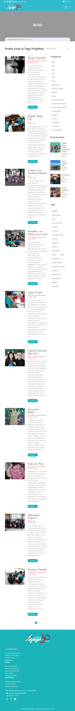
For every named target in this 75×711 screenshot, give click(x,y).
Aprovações (56, 84)
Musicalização (57, 278)
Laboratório (56, 259)
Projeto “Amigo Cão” (35, 117)
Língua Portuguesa (58, 267)
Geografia (55, 243)
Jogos (54, 255)
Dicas (33, 521)
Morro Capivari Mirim (64, 163)
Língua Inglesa (57, 263)
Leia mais (32, 107)
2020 (29, 61)
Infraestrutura (9, 658)
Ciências (55, 227)
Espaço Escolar (35, 292)
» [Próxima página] (45, 623)
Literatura (55, 270)
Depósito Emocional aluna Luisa (37, 352)
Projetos (54, 282)
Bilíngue (54, 92)
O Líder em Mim (10, 684)
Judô (62, 255)
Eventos (54, 239)
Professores (9, 660)
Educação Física (57, 235)
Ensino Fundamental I (39, 61)
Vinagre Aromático (37, 58)
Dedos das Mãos (36, 464)
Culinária (55, 231)
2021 (53, 73)
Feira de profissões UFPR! (65, 190)
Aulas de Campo (57, 88)
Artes (53, 219)
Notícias (54, 118)
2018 (53, 62)
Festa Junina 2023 (65, 176)
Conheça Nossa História (13, 653)
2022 (53, 77)
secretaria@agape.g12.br (17, 693)
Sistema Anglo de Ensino (13, 682)
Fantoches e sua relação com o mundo (37, 232)
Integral (54, 115)
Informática (56, 251)
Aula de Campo (57, 223)
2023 (53, 81)
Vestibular (55, 286)
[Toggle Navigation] (66, 7)
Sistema (66, 1)
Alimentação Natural (34, 516)
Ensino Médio (56, 111)
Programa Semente (37, 569)
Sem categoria (57, 130)
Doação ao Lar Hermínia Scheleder (37, 171)
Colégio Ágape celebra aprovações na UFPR (65, 147)
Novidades (55, 122)
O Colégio (55, 126)
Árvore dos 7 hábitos (34, 410)
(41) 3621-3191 (11, 696)
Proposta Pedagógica (12, 655)
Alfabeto (55, 211)
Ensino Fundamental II (38, 237)
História (54, 247)
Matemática (56, 274)
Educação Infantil (58, 99)
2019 (29, 122)
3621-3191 (22, 2)
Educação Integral (11, 676)
